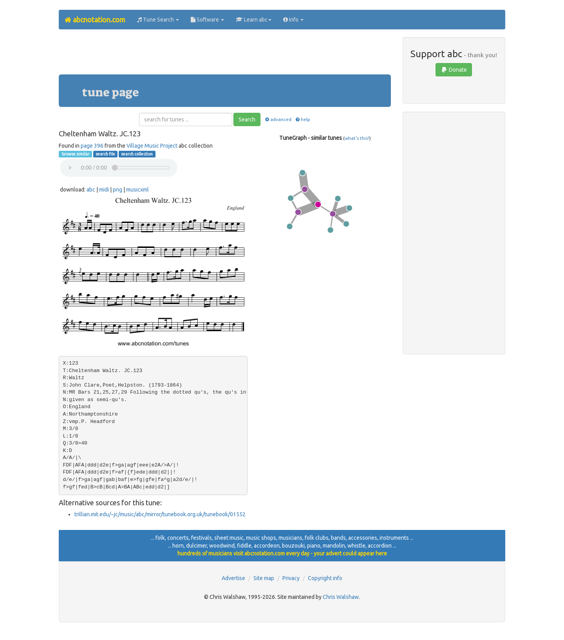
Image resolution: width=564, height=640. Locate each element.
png (117, 189)
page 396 (92, 146)
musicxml (137, 189)
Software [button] (207, 19)
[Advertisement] (224, 54)
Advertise (233, 578)
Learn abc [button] (253, 19)
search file (105, 154)
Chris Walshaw (341, 597)
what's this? (357, 138)
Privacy (291, 578)
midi (104, 189)
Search (247, 119)
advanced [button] (277, 119)
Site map (263, 578)
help (302, 119)
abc (91, 189)
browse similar (75, 154)
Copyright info (325, 578)
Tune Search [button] (158, 19)
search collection (137, 154)
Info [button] (293, 19)
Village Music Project (152, 146)
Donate (454, 70)
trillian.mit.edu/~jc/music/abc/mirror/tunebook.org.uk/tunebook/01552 (160, 514)
